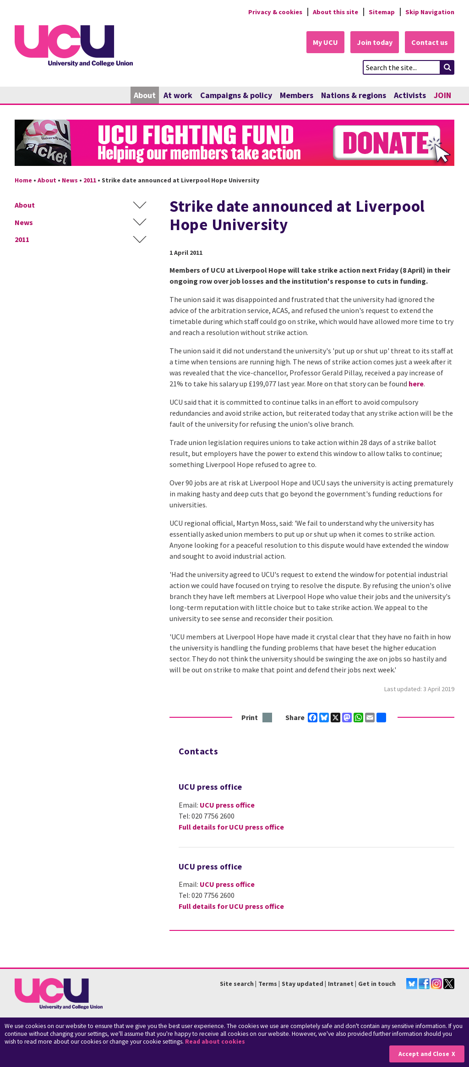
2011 (89, 180)
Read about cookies (215, 1041)
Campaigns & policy (236, 95)
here (416, 383)
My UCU (325, 42)
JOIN (442, 95)
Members (296, 95)
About (145, 95)
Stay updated (302, 983)
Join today (375, 42)
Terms (267, 983)
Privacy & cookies (275, 12)
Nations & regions (353, 95)
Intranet (341, 983)
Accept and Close (423, 1054)
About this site (335, 12)
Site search (237, 983)
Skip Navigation (429, 12)
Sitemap (382, 12)
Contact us (429, 42)
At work (178, 95)
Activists (410, 95)
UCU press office (227, 804)
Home (23, 180)
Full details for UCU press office (231, 826)
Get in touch (377, 983)
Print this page (267, 718)
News (70, 180)
